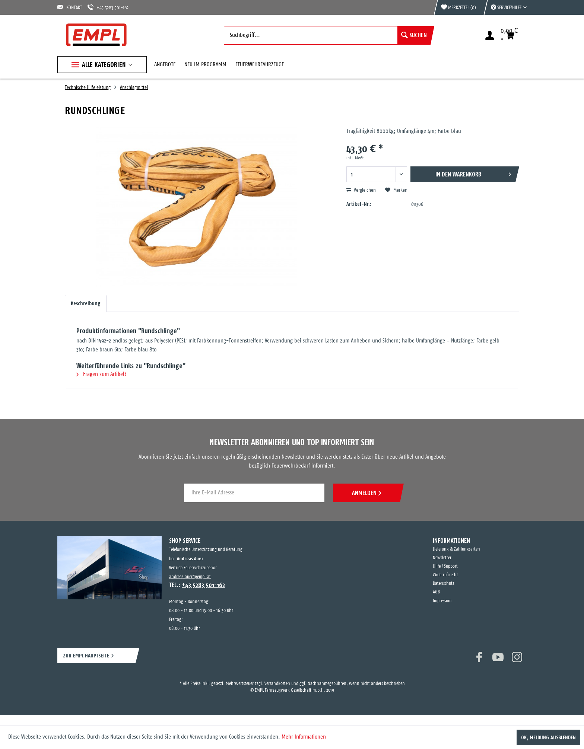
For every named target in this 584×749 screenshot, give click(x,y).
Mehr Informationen (304, 737)
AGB (436, 592)
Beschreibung (86, 303)
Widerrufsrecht (445, 575)
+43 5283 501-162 (108, 7)
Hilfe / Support (445, 566)
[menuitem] (505, 7)
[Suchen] (414, 35)
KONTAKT (69, 7)
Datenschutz (443, 583)
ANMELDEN (366, 493)
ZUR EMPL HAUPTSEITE (86, 655)
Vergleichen (361, 190)
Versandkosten (277, 684)
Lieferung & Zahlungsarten (456, 549)
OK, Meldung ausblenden (548, 737)
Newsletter (442, 558)
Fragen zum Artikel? (101, 374)
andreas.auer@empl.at (190, 577)
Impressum (442, 601)
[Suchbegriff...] (327, 35)
